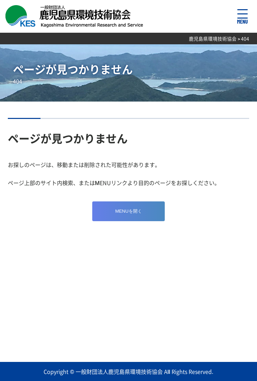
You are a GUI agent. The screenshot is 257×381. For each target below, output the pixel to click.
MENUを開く (128, 211)
